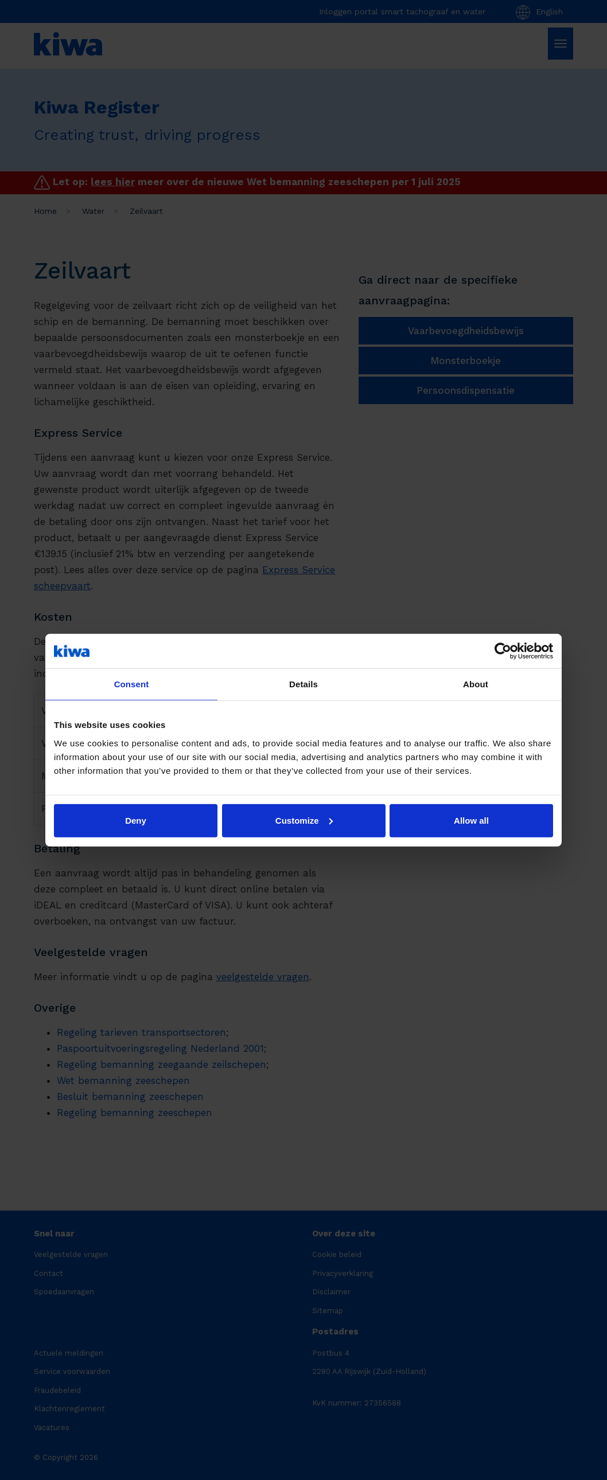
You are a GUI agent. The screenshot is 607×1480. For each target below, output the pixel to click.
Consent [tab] (131, 684)
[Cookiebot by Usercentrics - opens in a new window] (503, 651)
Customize (304, 820)
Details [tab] (303, 684)
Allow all (471, 820)
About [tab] (475, 684)
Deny (135, 820)
